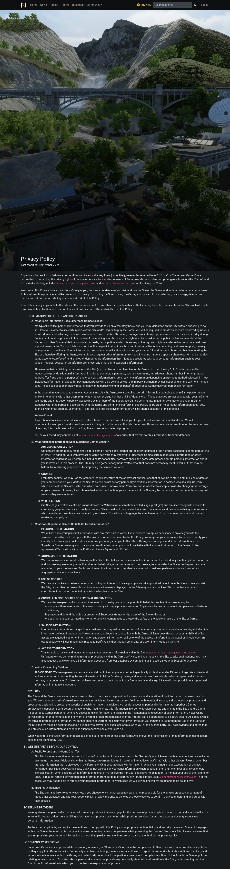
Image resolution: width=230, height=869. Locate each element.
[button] (94, 5)
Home (33, 4)
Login (204, 4)
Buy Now (144, 4)
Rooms (65, 4)
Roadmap (78, 4)
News (43, 4)
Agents (54, 4)
